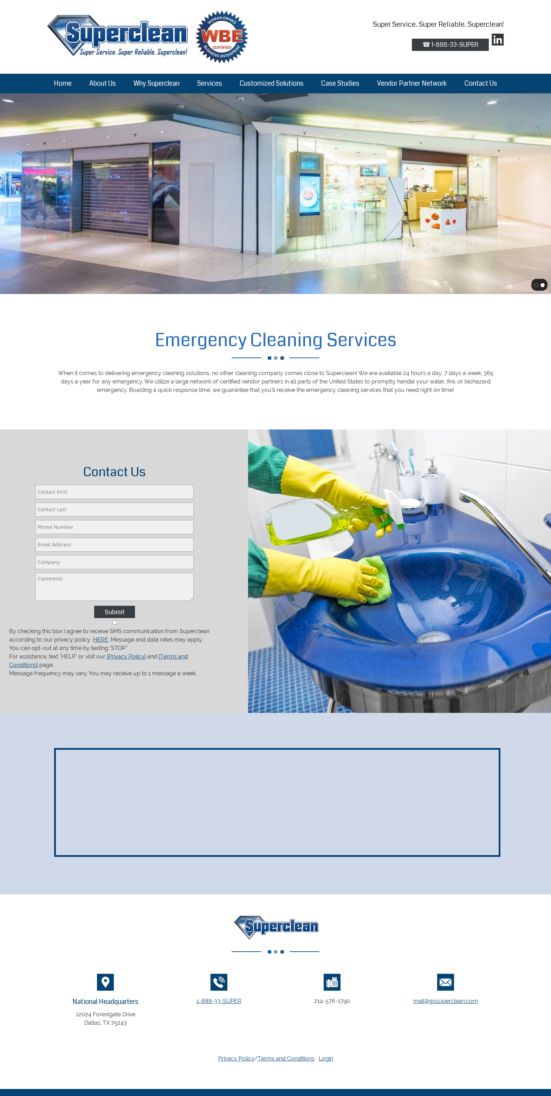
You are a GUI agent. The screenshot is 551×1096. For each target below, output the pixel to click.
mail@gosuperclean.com (445, 1001)
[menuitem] (62, 83)
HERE (100, 639)
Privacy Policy (236, 1058)
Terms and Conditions (286, 1058)
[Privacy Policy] (126, 656)
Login (326, 1058)
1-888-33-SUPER (218, 1001)
